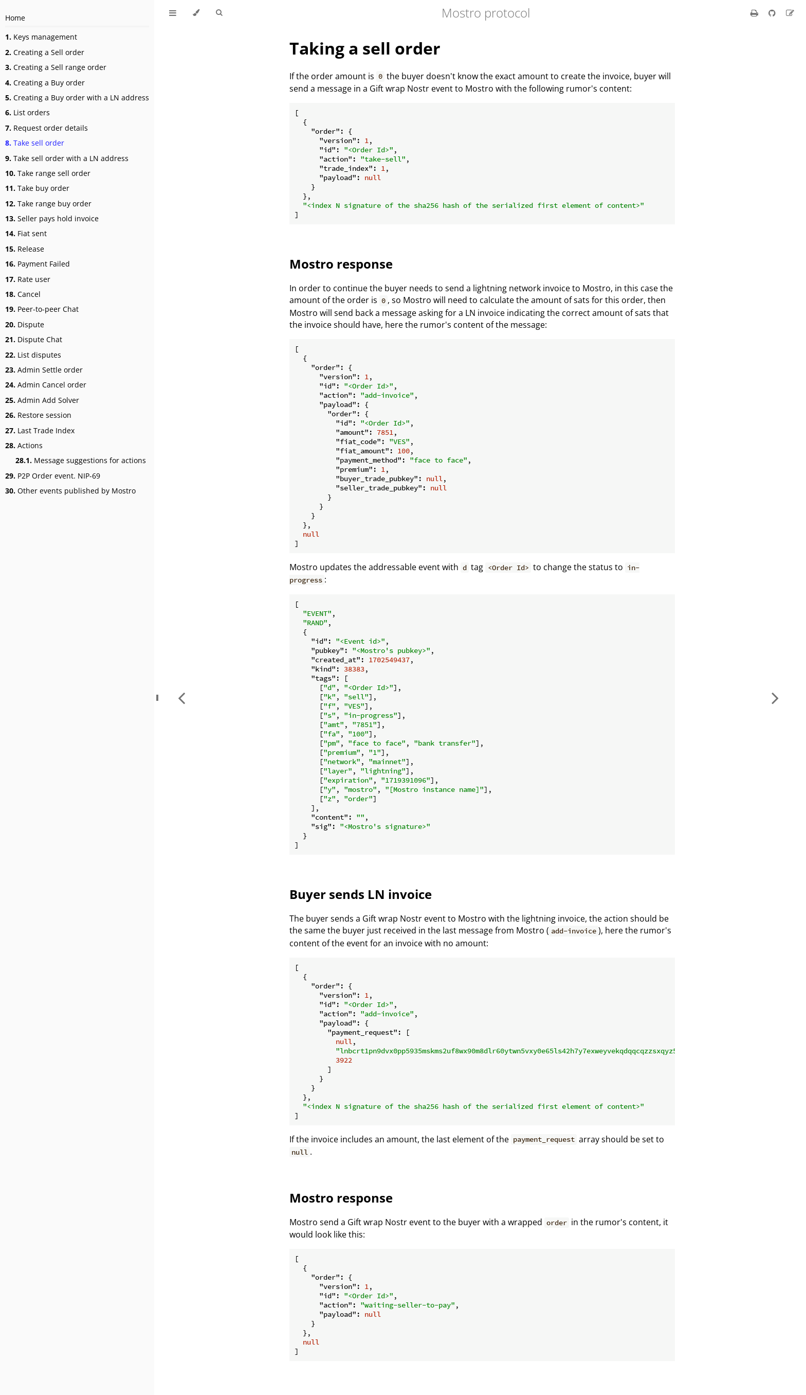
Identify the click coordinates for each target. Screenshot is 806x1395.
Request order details (46, 128)
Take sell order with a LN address (67, 158)
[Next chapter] (775, 697)
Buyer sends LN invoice (360, 894)
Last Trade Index (40, 430)
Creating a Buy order (45, 82)
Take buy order (37, 188)
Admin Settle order (44, 370)
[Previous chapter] (181, 697)
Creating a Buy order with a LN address (77, 97)
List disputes (33, 355)
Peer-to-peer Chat (42, 309)
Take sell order (34, 143)
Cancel (23, 294)
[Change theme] (196, 13)
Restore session (38, 415)
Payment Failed (37, 264)
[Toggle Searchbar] (219, 13)
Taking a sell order (365, 48)
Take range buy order (48, 203)
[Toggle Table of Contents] (173, 13)
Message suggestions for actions (80, 460)
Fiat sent (26, 233)
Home (15, 18)
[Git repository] (773, 13)
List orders (27, 112)
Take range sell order (47, 173)
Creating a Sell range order (55, 67)
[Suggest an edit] (790, 13)
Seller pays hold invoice (52, 218)
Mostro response (341, 263)
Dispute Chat (33, 339)
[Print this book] (755, 13)
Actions (24, 445)
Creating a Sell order (44, 52)
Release (24, 249)
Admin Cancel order (45, 385)
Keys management (41, 37)
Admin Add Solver (42, 400)
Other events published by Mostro (70, 491)
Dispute (24, 324)
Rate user (27, 279)
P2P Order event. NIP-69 (52, 476)
